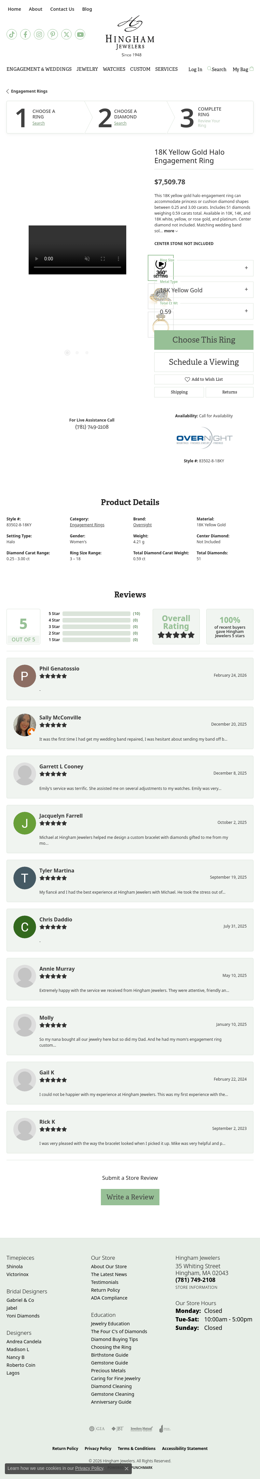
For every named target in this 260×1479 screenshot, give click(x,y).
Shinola (15, 1266)
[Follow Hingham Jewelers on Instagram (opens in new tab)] (39, 34)
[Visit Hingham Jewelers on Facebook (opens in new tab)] (25, 34)
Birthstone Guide (110, 1355)
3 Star (54, 626)
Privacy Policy (98, 1448)
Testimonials (104, 1282)
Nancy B (15, 1357)
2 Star (54, 633)
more (171, 231)
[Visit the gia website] (97, 1429)
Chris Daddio (55, 919)
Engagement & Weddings (39, 69)
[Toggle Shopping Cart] (243, 69)
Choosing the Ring (111, 1347)
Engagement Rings (29, 91)
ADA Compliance (109, 1298)
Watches (114, 69)
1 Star (54, 639)
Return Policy (105, 1290)
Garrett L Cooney (61, 766)
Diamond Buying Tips (114, 1339)
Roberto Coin (21, 1365)
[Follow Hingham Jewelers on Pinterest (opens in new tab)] (53, 34)
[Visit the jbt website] (117, 1429)
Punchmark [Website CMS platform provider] (142, 1467)
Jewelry (87, 69)
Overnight (142, 525)
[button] (35, 9)
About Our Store (109, 1266)
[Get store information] (196, 1287)
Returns (229, 392)
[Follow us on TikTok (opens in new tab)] (12, 34)
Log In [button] (195, 71)
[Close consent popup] (127, 1469)
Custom (140, 69)
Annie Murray (57, 968)
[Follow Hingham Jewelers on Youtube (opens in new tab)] (80, 34)
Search (39, 123)
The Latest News (109, 1274)
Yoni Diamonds (23, 1316)
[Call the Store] (195, 1280)
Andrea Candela (24, 1341)
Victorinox (18, 1274)
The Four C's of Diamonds (119, 1331)
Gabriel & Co (20, 1300)
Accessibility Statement (185, 1448)
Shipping (179, 392)
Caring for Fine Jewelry (116, 1378)
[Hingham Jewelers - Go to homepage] (130, 36)
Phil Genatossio (59, 668)
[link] (14, 9)
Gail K (46, 1072)
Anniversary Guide (111, 1402)
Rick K (47, 1121)
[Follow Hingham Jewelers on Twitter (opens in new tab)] (66, 34)
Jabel (12, 1308)
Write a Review (130, 1197)
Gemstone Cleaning (112, 1394)
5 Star (54, 613)
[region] (77, 296)
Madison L (18, 1349)
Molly (46, 1017)
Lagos (13, 1373)
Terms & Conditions (137, 1448)
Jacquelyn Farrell (61, 815)
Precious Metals (108, 1370)
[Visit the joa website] (165, 1429)
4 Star (54, 620)
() (136, 613)
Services (166, 69)
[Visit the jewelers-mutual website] (141, 1429)
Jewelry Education (110, 1323)
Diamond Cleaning (111, 1386)
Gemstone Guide (109, 1363)
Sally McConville (60, 717)
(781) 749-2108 (92, 426)
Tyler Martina (56, 870)
